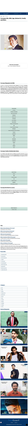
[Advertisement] (14, 6)
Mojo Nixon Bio (3, 266)
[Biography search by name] (17, 13)
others (2, 298)
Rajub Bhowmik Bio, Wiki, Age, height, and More (7, 414)
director (2, 296)
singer (2, 289)
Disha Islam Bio (3, 256)
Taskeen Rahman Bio (4, 269)
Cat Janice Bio (3, 261)
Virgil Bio (2, 259)
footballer (2, 303)
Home (1, 16)
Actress (2, 306)
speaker (2, 291)
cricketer (2, 299)
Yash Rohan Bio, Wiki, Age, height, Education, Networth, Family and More (10, 379)
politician (2, 301)
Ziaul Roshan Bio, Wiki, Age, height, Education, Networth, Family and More (10, 344)
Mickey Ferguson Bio (4, 264)
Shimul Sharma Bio (3, 254)
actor (3, 16)
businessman (3, 294)
